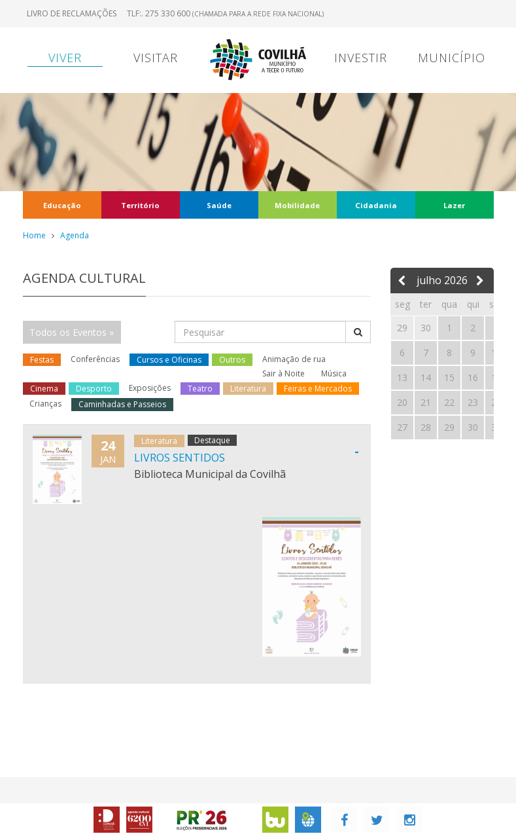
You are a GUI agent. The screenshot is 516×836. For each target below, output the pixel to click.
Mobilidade (297, 205)
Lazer (454, 205)
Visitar (155, 57)
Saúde (219, 205)
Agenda (74, 235)
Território (140, 205)
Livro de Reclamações (71, 13)
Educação (62, 205)
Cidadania (376, 205)
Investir (360, 57)
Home (34, 235)
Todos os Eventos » (71, 332)
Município (451, 57)
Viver (65, 57)
